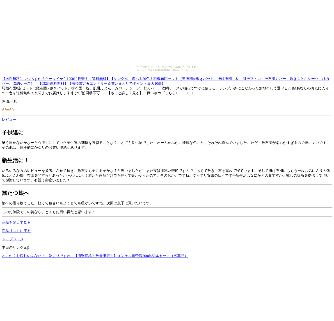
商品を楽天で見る (16, 222)
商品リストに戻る (16, 231)
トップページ (12, 239)
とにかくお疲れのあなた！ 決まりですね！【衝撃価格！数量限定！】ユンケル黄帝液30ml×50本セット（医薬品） (95, 256)
